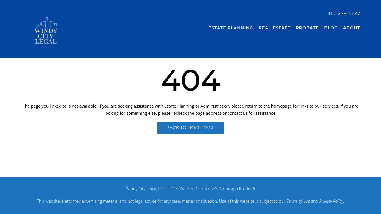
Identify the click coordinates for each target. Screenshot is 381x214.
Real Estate (275, 28)
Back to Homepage (190, 127)
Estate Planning (230, 28)
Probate (307, 28)
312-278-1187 (343, 13)
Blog (331, 28)
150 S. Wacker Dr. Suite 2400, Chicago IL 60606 (211, 188)
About (351, 28)
